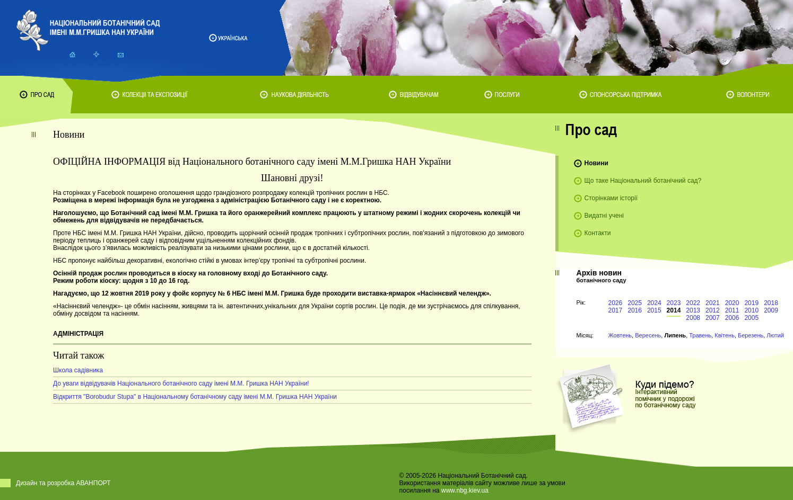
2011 (732, 310)
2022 (693, 303)
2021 (712, 303)
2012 (712, 310)
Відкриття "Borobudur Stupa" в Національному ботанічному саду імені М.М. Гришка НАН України (195, 396)
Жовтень (620, 335)
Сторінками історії (611, 198)
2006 (732, 318)
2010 (751, 310)
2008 (693, 318)
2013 (693, 310)
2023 (674, 303)
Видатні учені (604, 215)
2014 (674, 310)
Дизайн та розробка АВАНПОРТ (63, 483)
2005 (751, 318)
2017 (615, 310)
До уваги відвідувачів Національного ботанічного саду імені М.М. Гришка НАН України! (181, 383)
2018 (771, 303)
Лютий (775, 335)
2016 (635, 310)
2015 (654, 310)
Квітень (724, 335)
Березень (750, 335)
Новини (596, 163)
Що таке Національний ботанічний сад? (643, 180)
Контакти (598, 233)
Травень (700, 335)
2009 (771, 310)
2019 (751, 303)
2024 (654, 303)
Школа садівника (78, 370)
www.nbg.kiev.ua (465, 490)
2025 (635, 303)
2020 (732, 303)
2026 (615, 303)
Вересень (648, 335)
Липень (675, 335)
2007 (712, 318)
